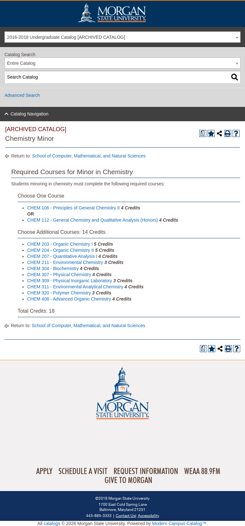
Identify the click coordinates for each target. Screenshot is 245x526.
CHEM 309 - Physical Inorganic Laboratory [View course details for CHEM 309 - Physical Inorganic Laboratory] (69, 280)
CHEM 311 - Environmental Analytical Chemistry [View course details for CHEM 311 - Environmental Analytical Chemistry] (75, 286)
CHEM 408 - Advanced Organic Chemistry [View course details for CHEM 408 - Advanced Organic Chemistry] (69, 298)
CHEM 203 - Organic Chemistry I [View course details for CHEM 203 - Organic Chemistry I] (60, 244)
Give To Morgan (128, 480)
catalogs (51, 523)
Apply (44, 471)
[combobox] (122, 37)
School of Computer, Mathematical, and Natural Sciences (89, 155)
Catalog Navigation (29, 113)
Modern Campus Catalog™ (179, 523)
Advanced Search (22, 95)
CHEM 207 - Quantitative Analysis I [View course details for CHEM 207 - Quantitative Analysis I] (62, 256)
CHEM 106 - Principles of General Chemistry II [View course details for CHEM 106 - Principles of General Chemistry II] (73, 207)
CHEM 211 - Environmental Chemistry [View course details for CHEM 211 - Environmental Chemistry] (65, 262)
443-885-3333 (99, 515)
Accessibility (148, 515)
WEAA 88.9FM (202, 471)
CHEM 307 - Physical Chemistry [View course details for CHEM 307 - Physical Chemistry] (59, 274)
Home (125, 12)
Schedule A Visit (83, 471)
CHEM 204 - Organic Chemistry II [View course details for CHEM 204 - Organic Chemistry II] (60, 250)
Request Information (146, 471)
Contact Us (125, 515)
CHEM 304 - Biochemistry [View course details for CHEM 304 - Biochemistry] (53, 268)
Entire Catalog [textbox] (21, 63)
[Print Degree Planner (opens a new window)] (202, 133)
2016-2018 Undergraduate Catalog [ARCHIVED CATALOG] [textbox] (66, 37)
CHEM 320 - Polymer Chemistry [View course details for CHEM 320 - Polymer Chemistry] (59, 292)
